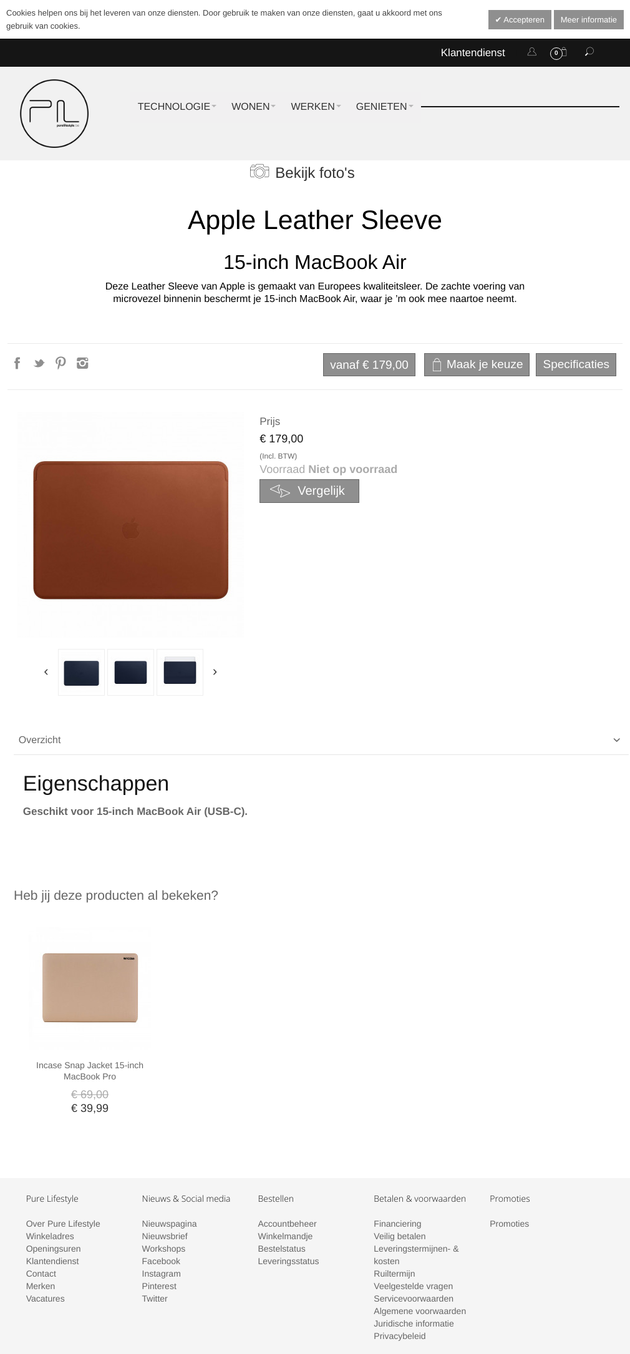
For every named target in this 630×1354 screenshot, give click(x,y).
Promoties (509, 1145)
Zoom (130, 525)
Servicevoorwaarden (413, 1220)
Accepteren (523, 19)
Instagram (161, 1195)
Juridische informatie (413, 1245)
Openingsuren (53, 1170)
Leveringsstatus (288, 1182)
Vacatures (45, 1220)
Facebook (161, 1182)
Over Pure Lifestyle (63, 1145)
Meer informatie (589, 19)
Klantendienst (473, 53)
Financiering (397, 1145)
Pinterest (159, 1207)
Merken (41, 1207)
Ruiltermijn (394, 1195)
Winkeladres (50, 1157)
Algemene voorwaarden (420, 1232)
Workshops (164, 1170)
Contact (41, 1195)
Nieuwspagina (169, 1145)
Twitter (155, 1220)
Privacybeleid (399, 1257)
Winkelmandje (285, 1157)
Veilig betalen (399, 1157)
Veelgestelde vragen (413, 1207)
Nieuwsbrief (165, 1157)
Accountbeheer (287, 1145)
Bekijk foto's (314, 173)
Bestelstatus (281, 1170)
